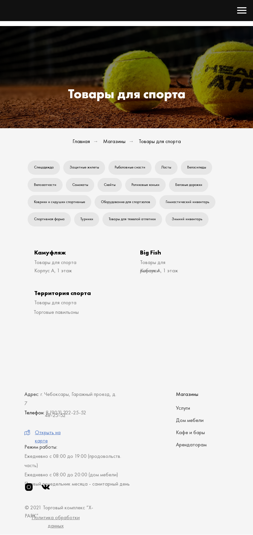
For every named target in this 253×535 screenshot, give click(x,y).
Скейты (110, 184)
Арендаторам (191, 444)
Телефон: (34, 412)
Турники (86, 219)
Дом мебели (190, 420)
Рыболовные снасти (130, 167)
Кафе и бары (190, 432)
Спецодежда (44, 167)
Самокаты (80, 184)
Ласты (166, 167)
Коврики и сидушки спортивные (59, 202)
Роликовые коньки (146, 184)
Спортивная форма (49, 219)
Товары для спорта (160, 141)
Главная (81, 141)
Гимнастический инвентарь (188, 202)
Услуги (183, 408)
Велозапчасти (45, 184)
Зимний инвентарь (187, 219)
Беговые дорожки (189, 184)
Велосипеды (197, 167)
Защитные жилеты (84, 167)
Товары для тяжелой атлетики (132, 219)
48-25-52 (55, 415)
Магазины (114, 141)
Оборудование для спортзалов (125, 202)
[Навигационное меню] (241, 10)
